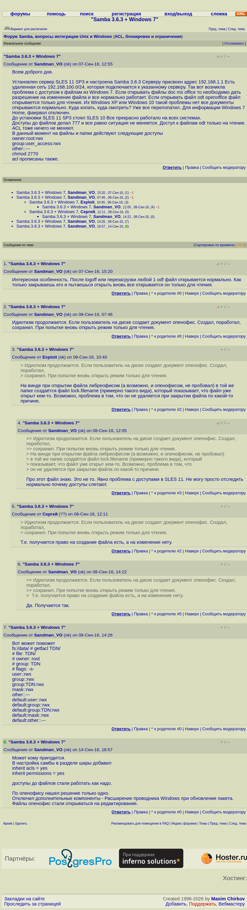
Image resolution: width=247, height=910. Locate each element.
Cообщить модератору (224, 167)
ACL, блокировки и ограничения (147, 36)
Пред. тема (218, 823)
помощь (56, 13)
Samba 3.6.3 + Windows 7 (40, 192)
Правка (192, 167)
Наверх (192, 293)
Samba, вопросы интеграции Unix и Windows (65, 36)
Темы (203, 823)
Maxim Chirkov (228, 898)
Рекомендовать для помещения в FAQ (140, 823)
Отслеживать (234, 43)
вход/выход (178, 13)
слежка (219, 13)
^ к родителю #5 (166, 613)
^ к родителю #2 (166, 409)
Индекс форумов (184, 823)
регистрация (126, 13)
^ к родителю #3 (166, 492)
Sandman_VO (48, 64)
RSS (241, 245)
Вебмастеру (232, 903)
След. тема (237, 823)
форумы (20, 13)
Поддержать (202, 903)
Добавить (176, 903)
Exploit (87, 202)
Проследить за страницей (32, 903)
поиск (86, 13)
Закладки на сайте (24, 898)
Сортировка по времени (214, 245)
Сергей (87, 211)
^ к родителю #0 (166, 293)
